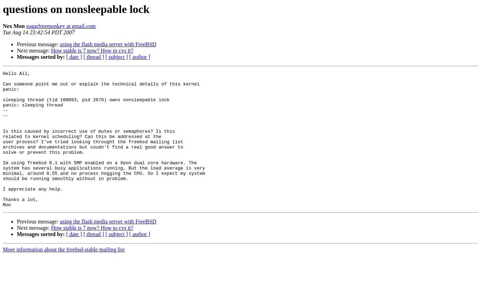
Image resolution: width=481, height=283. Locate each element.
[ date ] (74, 57)
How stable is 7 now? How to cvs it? (92, 51)
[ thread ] (93, 57)
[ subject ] (116, 57)
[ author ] (139, 57)
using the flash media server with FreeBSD (108, 44)
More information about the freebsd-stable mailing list (63, 277)
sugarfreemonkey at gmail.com (61, 26)
